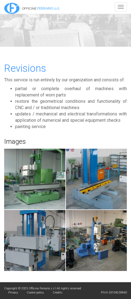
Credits (58, 292)
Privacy (13, 292)
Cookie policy (35, 292)
